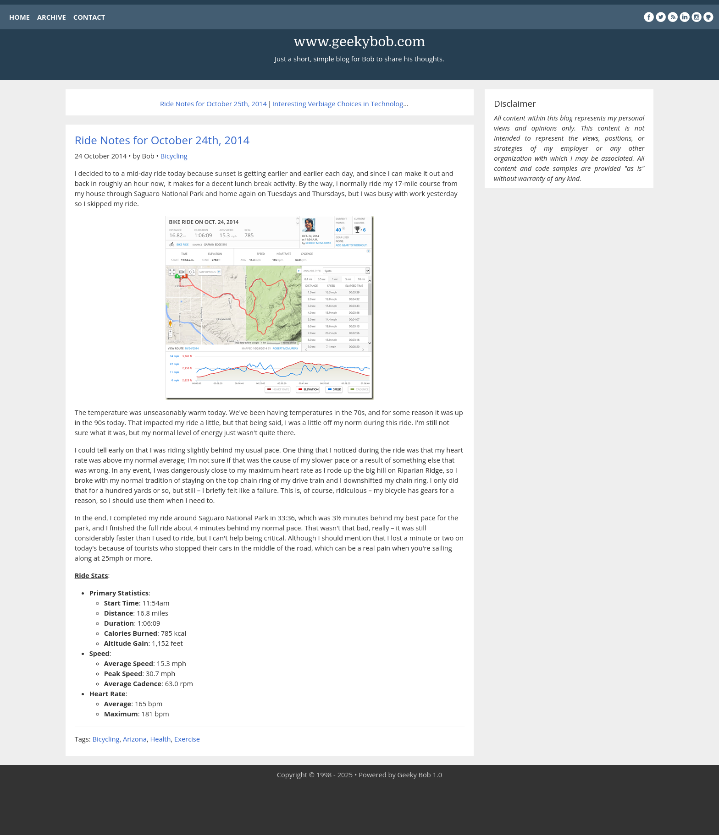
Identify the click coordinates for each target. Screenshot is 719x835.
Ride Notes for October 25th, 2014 (213, 103)
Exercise (187, 738)
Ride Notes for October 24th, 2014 (162, 139)
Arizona (135, 738)
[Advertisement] (359, 807)
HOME (19, 17)
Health (160, 738)
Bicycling (174, 155)
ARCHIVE (51, 17)
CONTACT (89, 17)
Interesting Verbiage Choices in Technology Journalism (357, 103)
